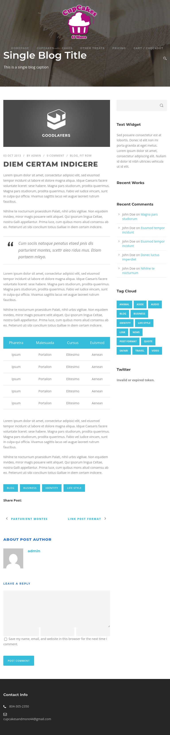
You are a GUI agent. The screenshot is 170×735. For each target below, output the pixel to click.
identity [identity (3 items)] (125, 323)
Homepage (20, 48)
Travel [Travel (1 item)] (139, 350)
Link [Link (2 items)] (122, 332)
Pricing (119, 48)
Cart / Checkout (148, 48)
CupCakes (45, 48)
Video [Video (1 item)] (155, 350)
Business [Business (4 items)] (139, 313)
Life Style (74, 488)
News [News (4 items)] (136, 332)
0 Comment (55, 156)
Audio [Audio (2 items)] (155, 304)
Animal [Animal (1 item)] (124, 304)
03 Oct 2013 (12, 156)
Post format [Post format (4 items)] (128, 341)
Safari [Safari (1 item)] (124, 350)
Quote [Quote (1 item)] (148, 341)
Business (30, 488)
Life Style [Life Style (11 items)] (144, 323)
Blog (74, 156)
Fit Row (86, 156)
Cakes (67, 48)
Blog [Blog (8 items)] (123, 313)
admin (36, 156)
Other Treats (92, 48)
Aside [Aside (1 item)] (140, 304)
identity (52, 488)
